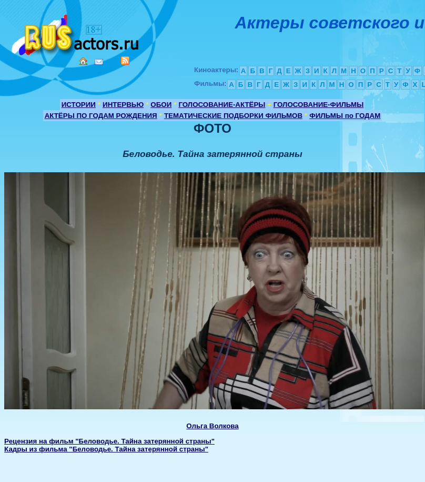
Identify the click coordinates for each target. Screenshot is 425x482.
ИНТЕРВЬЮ (123, 105)
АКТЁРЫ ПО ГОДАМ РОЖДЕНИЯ (101, 116)
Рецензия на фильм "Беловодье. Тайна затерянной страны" (109, 441)
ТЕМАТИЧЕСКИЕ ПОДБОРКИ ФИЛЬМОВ (233, 116)
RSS (125, 60)
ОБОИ (160, 105)
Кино (76, 33)
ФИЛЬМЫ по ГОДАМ (344, 116)
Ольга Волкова (212, 426)
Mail (99, 62)
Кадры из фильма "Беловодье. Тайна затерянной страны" (106, 449)
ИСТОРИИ (79, 105)
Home (83, 61)
